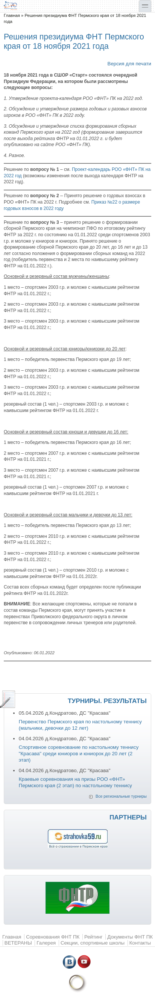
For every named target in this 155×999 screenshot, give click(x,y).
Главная (12, 15)
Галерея (46, 943)
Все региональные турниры (121, 796)
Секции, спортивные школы (93, 943)
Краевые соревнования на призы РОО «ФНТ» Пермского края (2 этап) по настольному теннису (75, 782)
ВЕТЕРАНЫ (18, 943)
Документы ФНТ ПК (130, 937)
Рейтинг (93, 937)
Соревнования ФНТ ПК (52, 937)
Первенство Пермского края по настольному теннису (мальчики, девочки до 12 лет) (80, 725)
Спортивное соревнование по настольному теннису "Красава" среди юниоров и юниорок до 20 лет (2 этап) (78, 753)
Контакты (140, 943)
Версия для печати (129, 63)
